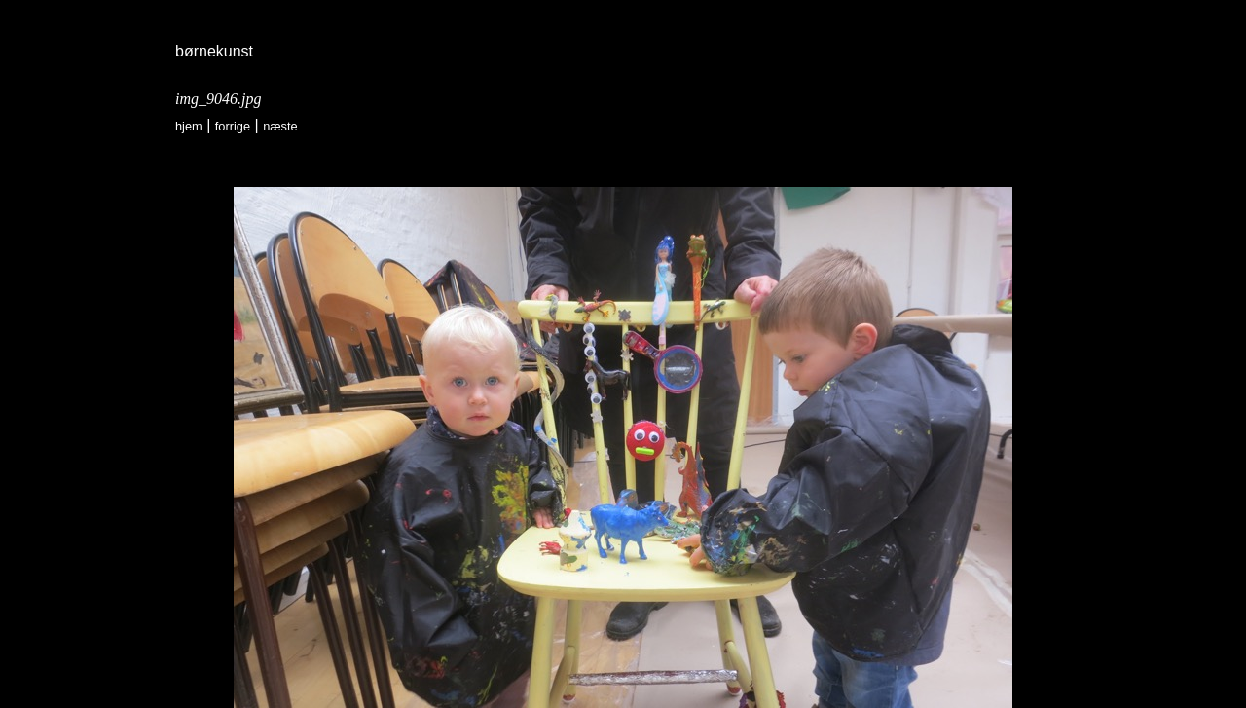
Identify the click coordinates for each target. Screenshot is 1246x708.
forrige (232, 126)
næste (280, 126)
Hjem (188, 126)
